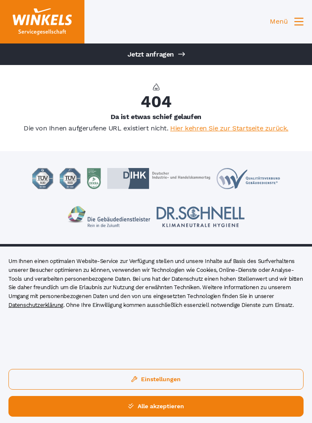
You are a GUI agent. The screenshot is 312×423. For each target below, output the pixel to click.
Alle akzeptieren (156, 406)
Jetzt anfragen (156, 54)
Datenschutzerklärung (35, 305)
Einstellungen (156, 379)
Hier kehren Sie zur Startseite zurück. (229, 128)
